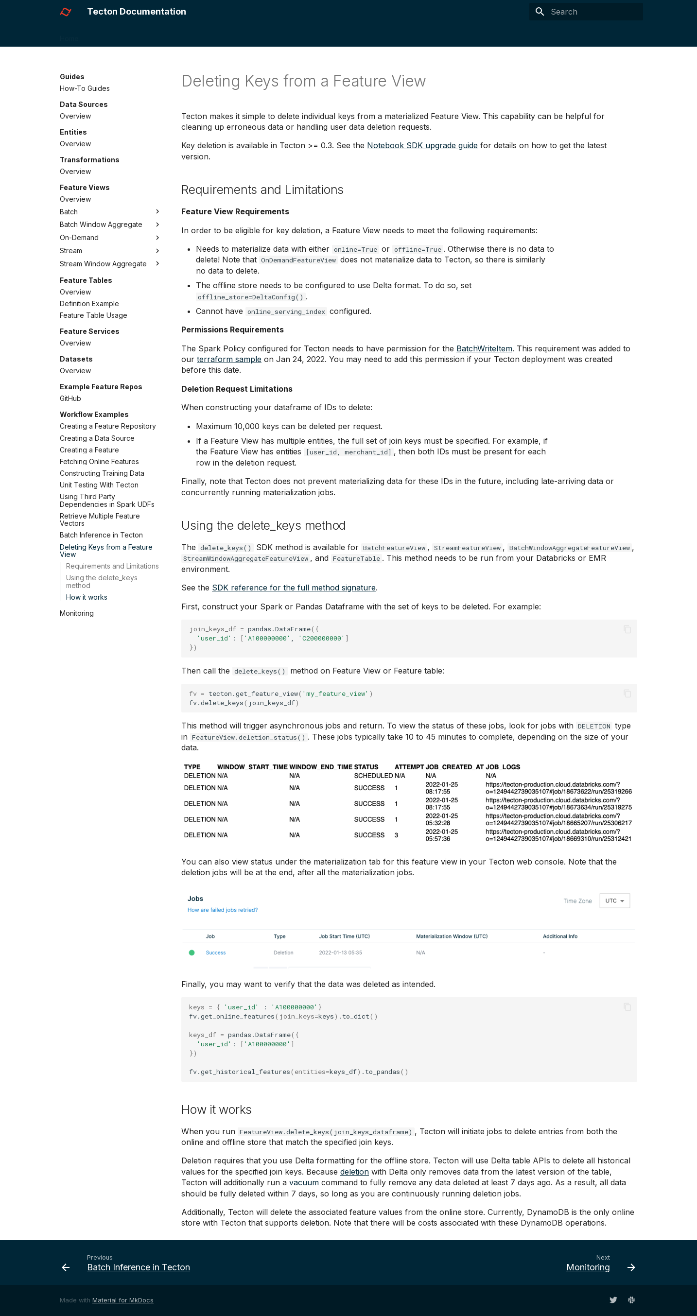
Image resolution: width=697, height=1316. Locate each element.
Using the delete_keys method (102, 581)
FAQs (281, 35)
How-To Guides (85, 88)
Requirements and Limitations (112, 566)
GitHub (70, 398)
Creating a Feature (89, 449)
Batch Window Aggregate (111, 224)
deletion (354, 1172)
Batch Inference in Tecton (101, 534)
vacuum (304, 1182)
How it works (86, 597)
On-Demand (111, 237)
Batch (111, 211)
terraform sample (229, 359)
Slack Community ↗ (508, 35)
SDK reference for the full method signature (294, 587)
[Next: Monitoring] (598, 1262)
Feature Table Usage (93, 315)
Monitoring (77, 613)
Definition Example (89, 303)
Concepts (107, 35)
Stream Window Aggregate (111, 263)
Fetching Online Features (99, 461)
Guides (148, 35)
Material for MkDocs (123, 1300)
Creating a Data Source (97, 438)
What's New (321, 35)
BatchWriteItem (484, 348)
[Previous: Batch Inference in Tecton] (128, 1262)
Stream (111, 250)
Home (69, 35)
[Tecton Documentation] (65, 11)
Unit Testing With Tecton (99, 484)
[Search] (586, 11)
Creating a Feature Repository (108, 426)
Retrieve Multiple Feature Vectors (100, 519)
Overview (75, 116)
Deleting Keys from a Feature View (106, 550)
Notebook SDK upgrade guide (422, 145)
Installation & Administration (217, 35)
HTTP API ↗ (444, 35)
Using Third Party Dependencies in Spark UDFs (107, 500)
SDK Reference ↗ (383, 35)
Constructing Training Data (102, 473)
